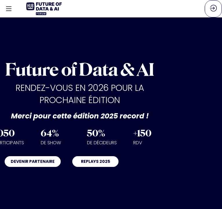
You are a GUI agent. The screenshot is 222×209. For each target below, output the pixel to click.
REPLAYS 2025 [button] (95, 161)
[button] (8, 8)
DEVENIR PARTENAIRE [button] (33, 161)
